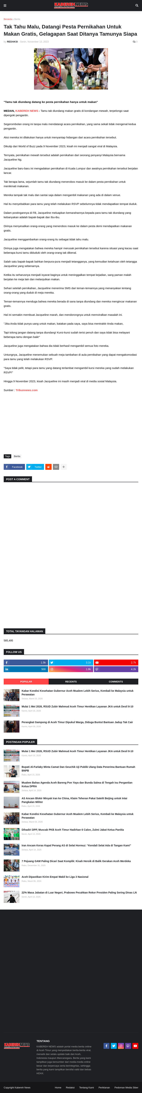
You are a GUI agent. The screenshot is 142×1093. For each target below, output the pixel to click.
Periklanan (104, 1087)
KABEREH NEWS (27, 110)
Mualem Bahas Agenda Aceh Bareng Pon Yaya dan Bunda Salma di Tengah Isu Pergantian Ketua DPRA (77, 784)
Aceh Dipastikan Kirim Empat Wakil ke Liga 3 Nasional (55, 876)
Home (58, 1087)
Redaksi (70, 1087)
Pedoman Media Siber (126, 1087)
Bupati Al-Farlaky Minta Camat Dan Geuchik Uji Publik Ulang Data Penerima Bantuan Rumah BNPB (78, 768)
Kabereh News (22, 1087)
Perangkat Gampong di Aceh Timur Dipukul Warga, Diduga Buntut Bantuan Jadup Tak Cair (77, 722)
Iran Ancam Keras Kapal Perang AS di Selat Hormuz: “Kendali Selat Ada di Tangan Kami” (76, 845)
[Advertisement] (71, 423)
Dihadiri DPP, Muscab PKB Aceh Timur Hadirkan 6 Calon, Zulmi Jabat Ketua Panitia (73, 829)
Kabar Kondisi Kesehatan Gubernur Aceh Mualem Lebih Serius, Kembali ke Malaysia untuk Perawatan (77, 692)
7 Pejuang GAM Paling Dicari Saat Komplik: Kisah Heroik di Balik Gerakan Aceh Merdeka (76, 861)
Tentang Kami (86, 1087)
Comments (116, 681)
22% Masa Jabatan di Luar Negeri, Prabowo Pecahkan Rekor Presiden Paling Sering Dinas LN (79, 892)
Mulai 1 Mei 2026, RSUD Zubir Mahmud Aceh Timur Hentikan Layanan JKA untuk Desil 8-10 (77, 706)
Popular (26, 681)
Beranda (8, 19)
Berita (17, 19)
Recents (71, 681)
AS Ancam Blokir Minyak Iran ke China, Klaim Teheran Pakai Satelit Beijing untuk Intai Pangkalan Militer (74, 800)
